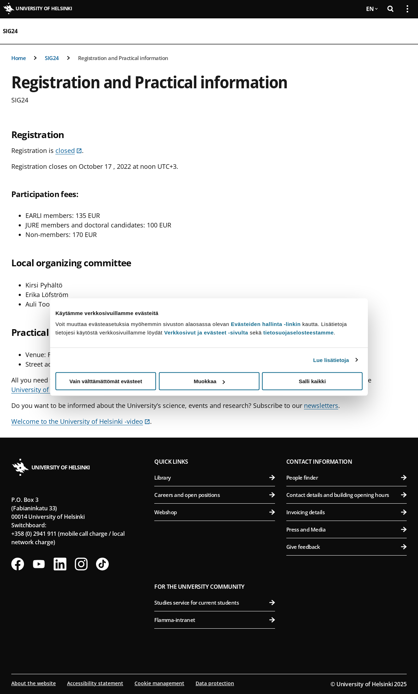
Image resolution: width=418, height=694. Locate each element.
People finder (346, 477)
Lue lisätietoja (331, 360)
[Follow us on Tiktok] (102, 564)
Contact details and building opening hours (346, 494)
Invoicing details (346, 512)
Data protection (215, 683)
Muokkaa (209, 381)
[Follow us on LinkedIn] (60, 564)
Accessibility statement (95, 683)
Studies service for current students (214, 602)
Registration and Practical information (123, 57)
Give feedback (346, 546)
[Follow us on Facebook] (17, 564)
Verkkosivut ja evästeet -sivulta (206, 333)
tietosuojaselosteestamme (298, 333)
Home (18, 57)
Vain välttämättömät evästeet (106, 381)
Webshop (214, 512)
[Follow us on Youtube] (38, 564)
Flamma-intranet (214, 619)
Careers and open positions (214, 494)
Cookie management (159, 683)
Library (214, 477)
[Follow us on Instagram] (81, 564)
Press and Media (346, 529)
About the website (33, 683)
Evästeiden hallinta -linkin (266, 324)
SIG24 (10, 31)
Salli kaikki (312, 381)
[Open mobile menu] (404, 31)
